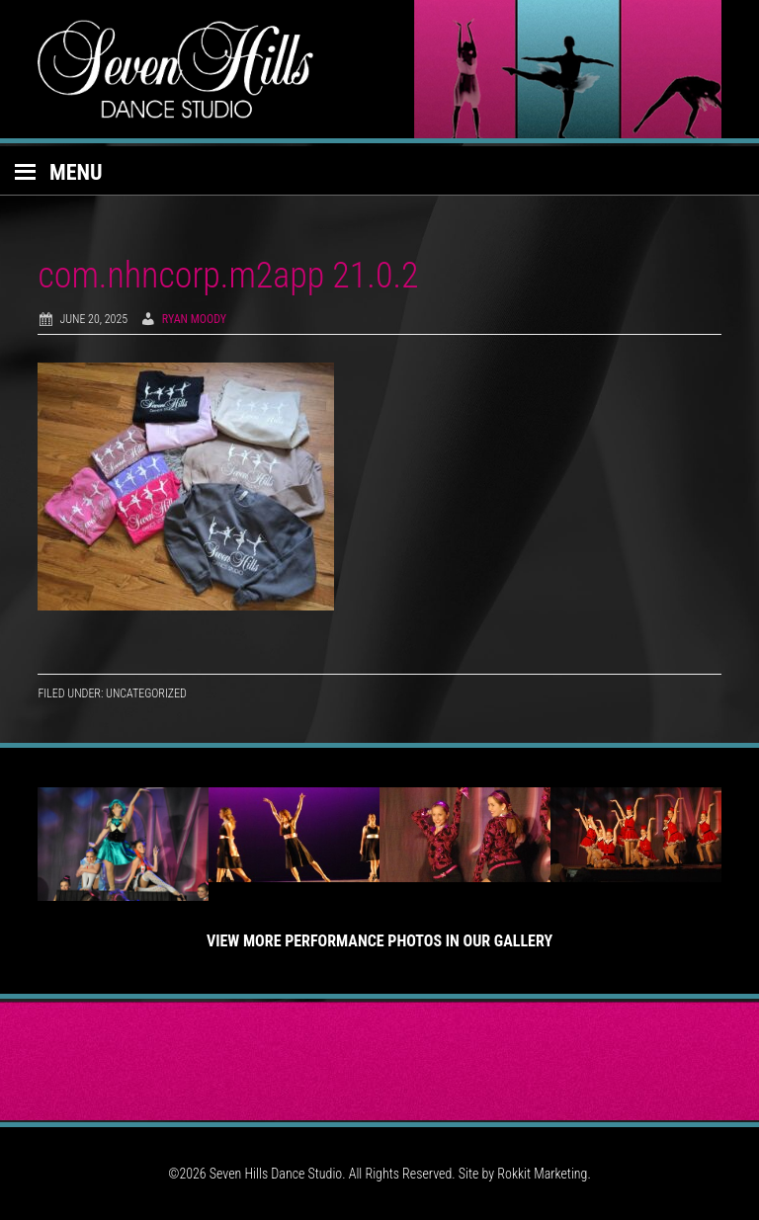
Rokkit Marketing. (543, 1173)
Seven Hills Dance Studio (379, 69)
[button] (379, 171)
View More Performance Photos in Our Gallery (379, 941)
